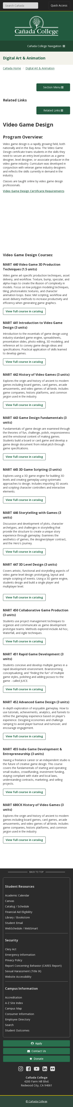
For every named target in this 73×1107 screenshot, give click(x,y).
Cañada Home (12, 68)
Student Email (14, 923)
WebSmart (31, 928)
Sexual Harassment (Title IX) (23, 971)
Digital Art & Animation (40, 68)
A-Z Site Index (14, 1003)
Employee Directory (17, 1019)
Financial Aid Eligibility (18, 912)
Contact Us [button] (36, 1051)
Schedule (23, 906)
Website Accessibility (18, 976)
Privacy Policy (13, 960)
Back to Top (36, 871)
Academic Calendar (17, 895)
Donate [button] (36, 1058)
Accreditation (13, 997)
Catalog (10, 906)
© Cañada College (36, 1101)
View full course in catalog (24, 311)
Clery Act (10, 949)
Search (9, 1025)
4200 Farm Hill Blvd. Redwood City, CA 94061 (36, 1083)
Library (9, 917)
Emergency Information (20, 955)
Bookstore (23, 917)
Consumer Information (19, 1014)
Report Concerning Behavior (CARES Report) (33, 965)
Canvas (9, 901)
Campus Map (13, 1008)
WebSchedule (13, 928)
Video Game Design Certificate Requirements (33, 191)
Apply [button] (36, 1043)
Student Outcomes (17, 1030)
